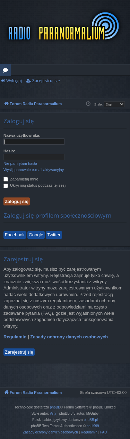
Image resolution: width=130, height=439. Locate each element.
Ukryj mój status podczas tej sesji (34, 185)
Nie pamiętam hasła (20, 163)
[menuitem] (50, 432)
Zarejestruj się (46, 81)
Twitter (53, 234)
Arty (53, 413)
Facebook (15, 234)
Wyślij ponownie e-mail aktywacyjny (33, 170)
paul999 (93, 426)
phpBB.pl (91, 420)
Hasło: (9, 151)
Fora (7, 71)
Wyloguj (14, 81)
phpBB (55, 407)
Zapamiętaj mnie (20, 179)
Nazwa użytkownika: (21, 135)
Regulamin (14, 336)
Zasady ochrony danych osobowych (69, 336)
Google (36, 234)
